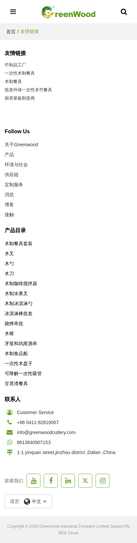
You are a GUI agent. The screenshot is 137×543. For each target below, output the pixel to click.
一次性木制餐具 (20, 73)
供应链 (12, 174)
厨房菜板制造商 (20, 98)
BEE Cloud (68, 533)
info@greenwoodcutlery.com (46, 432)
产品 (9, 154)
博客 (9, 204)
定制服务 (14, 184)
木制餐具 (13, 81)
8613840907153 (33, 442)
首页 (11, 31)
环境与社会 (16, 164)
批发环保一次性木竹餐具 (28, 89)
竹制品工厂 (15, 64)
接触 (9, 214)
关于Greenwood (21, 144)
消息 (9, 194)
